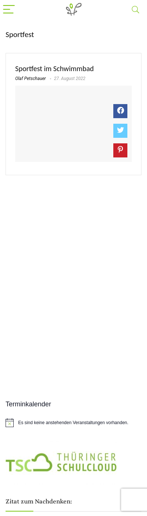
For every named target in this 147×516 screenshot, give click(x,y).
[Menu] (9, 10)
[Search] (135, 10)
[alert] (73, 422)
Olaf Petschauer (30, 78)
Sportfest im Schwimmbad (54, 68)
